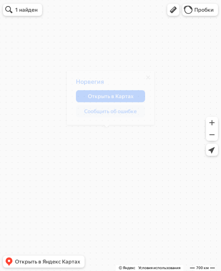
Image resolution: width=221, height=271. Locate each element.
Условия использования (159, 268)
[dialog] (106, 100)
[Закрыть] (144, 80)
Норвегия (86, 84)
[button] (173, 10)
